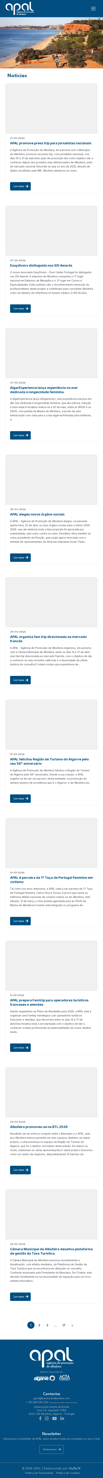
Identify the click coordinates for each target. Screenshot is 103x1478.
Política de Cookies (68, 1472)
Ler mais (20, 186)
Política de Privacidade (39, 1472)
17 (64, 1325)
